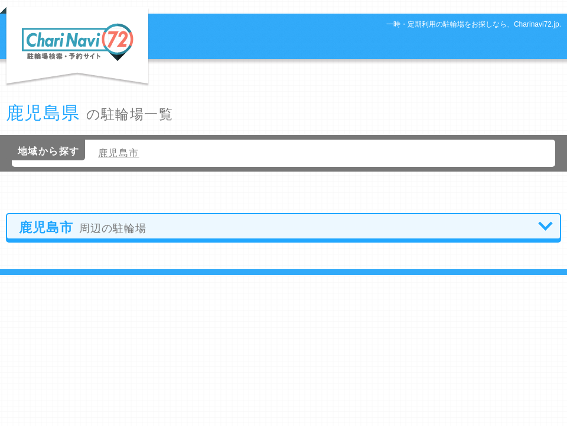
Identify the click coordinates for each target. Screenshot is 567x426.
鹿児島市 (118, 153)
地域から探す (48, 151)
